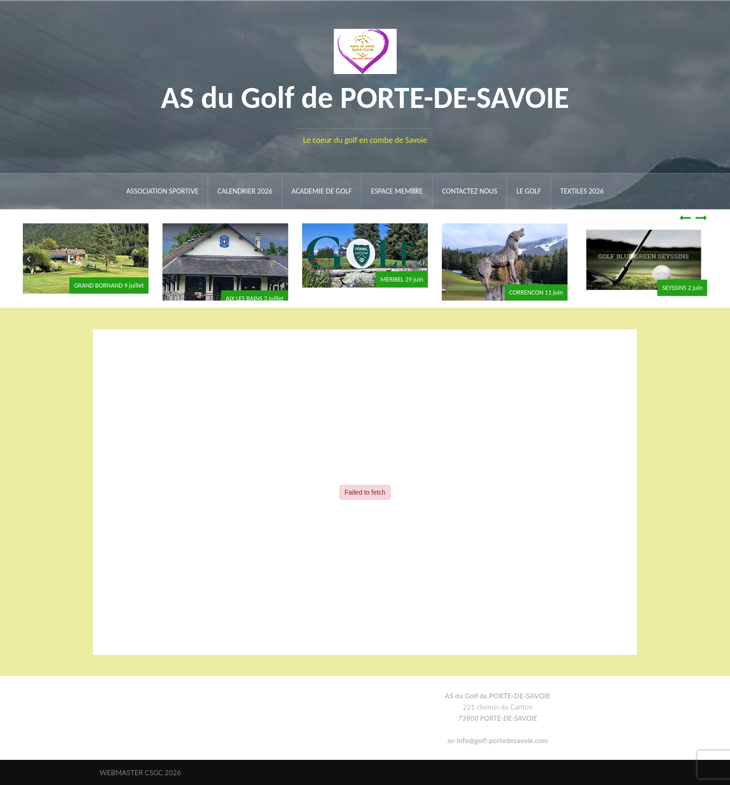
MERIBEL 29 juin (401, 279)
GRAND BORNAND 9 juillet (109, 285)
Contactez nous (469, 191)
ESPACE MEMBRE (397, 191)
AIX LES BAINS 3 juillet (255, 298)
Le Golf (528, 191)
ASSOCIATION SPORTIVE (162, 191)
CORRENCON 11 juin (536, 292)
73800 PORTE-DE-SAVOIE (497, 718)
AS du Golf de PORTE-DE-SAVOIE (365, 97)
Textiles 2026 (582, 191)
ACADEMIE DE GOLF (321, 191)
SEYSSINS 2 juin (682, 288)
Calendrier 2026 (244, 191)
